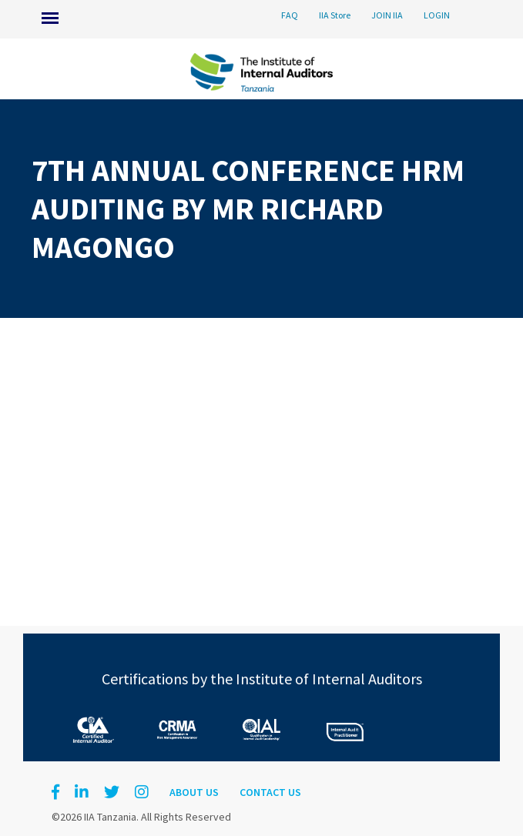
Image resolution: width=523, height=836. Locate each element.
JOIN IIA (387, 15)
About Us (194, 792)
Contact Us (270, 792)
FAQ (289, 15)
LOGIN (437, 15)
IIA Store (334, 15)
